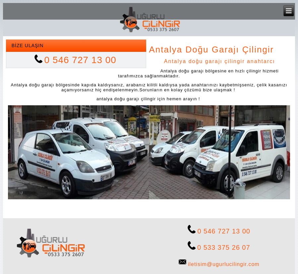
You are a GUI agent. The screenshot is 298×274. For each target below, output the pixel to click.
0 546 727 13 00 (80, 60)
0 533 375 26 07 (223, 247)
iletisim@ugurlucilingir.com (224, 264)
